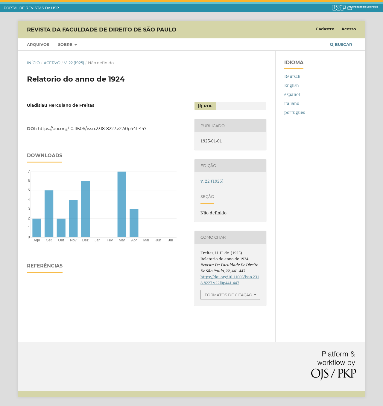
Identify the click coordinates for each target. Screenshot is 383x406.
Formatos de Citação (228, 294)
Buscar (341, 44)
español (292, 94)
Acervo (52, 62)
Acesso (348, 28)
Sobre (66, 44)
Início (33, 62)
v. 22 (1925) (74, 62)
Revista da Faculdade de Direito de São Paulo (101, 29)
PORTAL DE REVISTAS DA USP (31, 8)
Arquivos (38, 44)
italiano (291, 103)
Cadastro (325, 28)
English (291, 85)
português (294, 112)
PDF (207, 105)
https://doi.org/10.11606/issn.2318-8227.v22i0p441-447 (92, 128)
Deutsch (292, 76)
